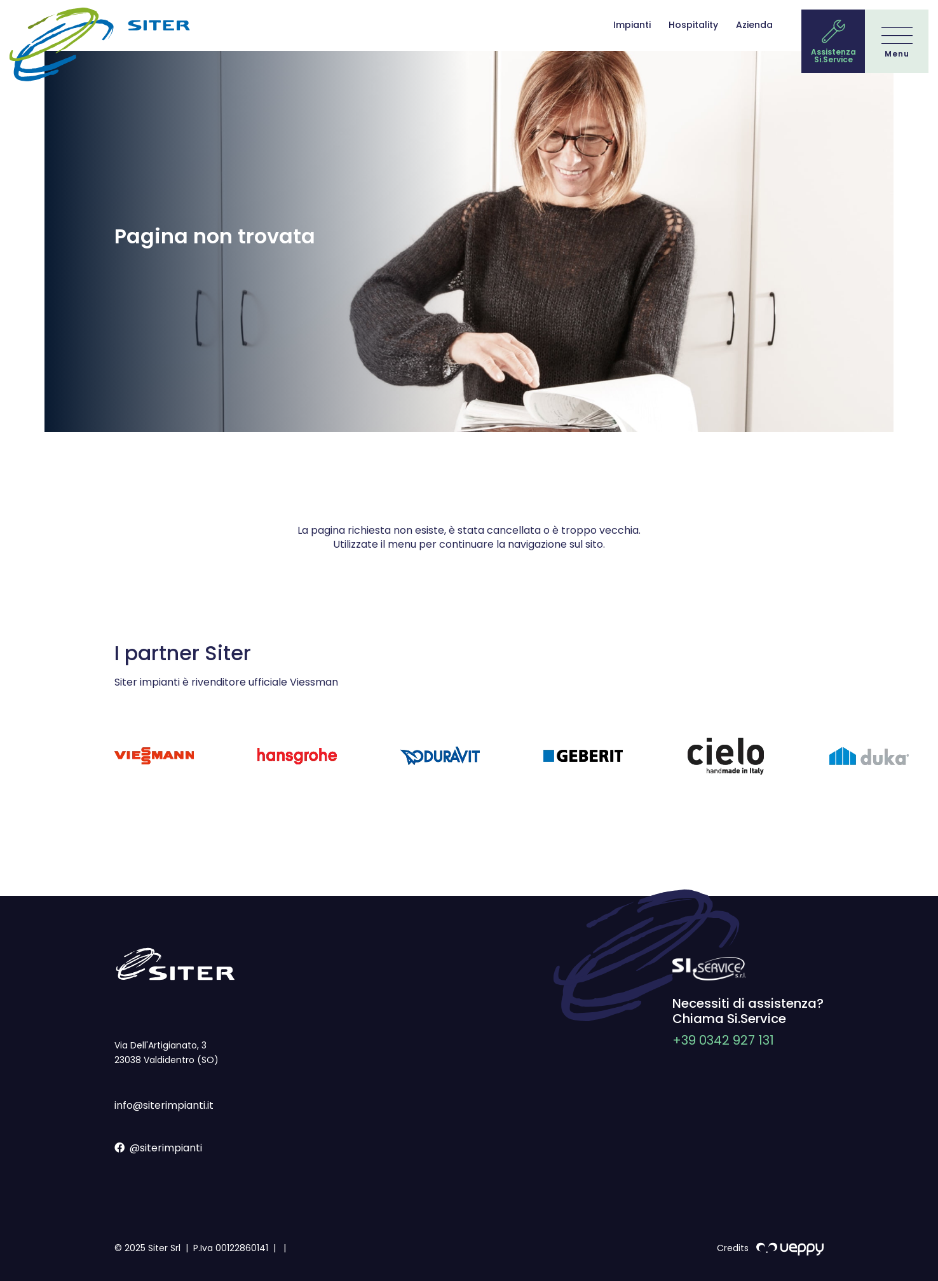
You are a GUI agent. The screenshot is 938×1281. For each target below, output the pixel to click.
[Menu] (897, 42)
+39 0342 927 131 (723, 1040)
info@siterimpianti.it (164, 1105)
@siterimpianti (158, 1148)
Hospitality (693, 24)
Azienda (754, 24)
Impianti (632, 24)
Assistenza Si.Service (833, 55)
